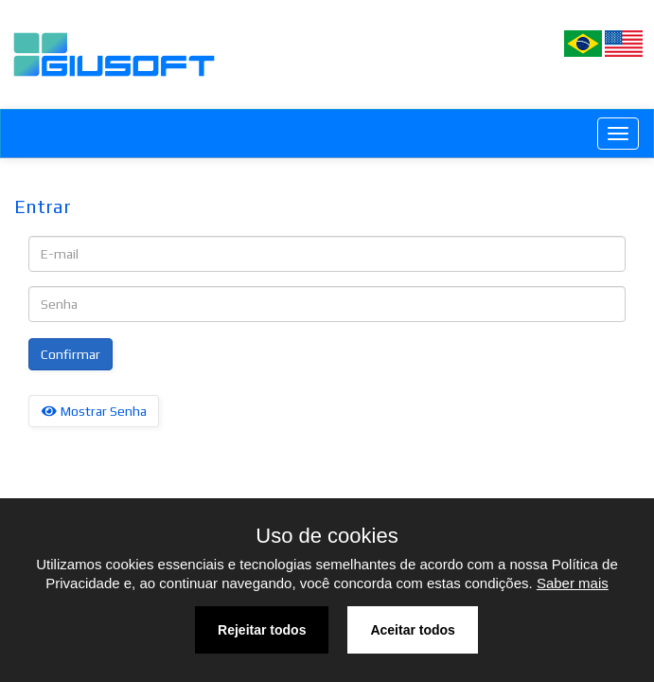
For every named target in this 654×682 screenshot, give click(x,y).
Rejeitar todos (262, 629)
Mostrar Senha (94, 411)
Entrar (42, 206)
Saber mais (573, 583)
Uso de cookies (327, 536)
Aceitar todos (412, 629)
